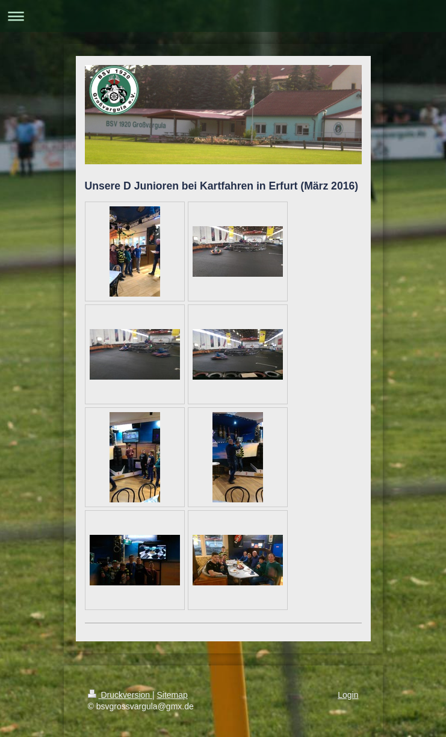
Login (348, 695)
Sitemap (172, 695)
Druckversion (120, 695)
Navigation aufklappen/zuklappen (223, 16)
